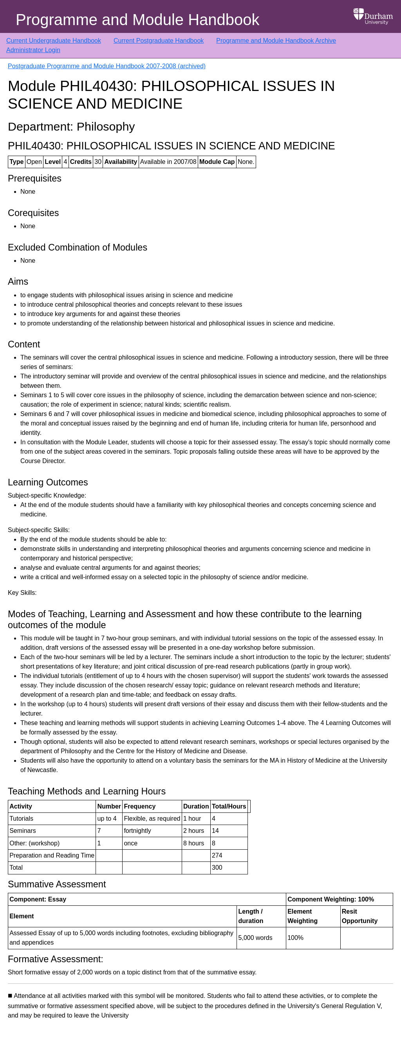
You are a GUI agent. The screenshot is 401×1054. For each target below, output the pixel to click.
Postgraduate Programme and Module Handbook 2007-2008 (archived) (107, 66)
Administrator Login (33, 50)
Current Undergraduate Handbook (53, 40)
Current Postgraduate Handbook (159, 40)
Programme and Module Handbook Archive (276, 40)
